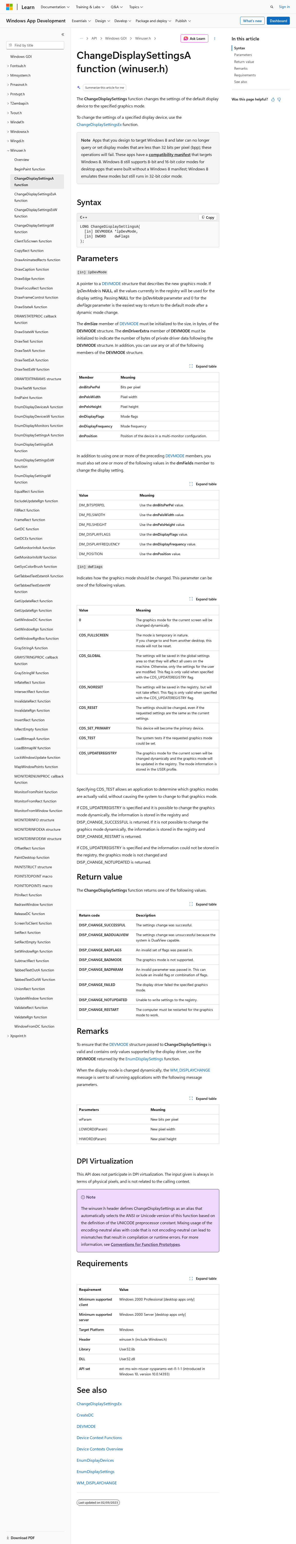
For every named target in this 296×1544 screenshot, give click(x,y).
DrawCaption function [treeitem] (31, 269)
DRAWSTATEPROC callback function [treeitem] (35, 319)
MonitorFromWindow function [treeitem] (38, 810)
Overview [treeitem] (21, 159)
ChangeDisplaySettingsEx (99, 124)
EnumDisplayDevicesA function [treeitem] (38, 406)
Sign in (284, 6)
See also (240, 81)
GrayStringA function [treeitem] (31, 647)
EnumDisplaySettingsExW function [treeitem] (34, 463)
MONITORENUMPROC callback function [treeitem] (39, 779)
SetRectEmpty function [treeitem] (32, 941)
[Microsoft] (9, 7)
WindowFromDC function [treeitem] (34, 1026)
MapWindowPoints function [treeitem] (36, 766)
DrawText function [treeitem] (28, 341)
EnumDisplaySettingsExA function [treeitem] (33, 447)
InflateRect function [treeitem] (29, 682)
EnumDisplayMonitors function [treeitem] (38, 425)
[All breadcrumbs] (81, 38)
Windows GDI (116, 38)
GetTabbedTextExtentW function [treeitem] (32, 588)
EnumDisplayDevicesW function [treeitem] (39, 416)
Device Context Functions (99, 1437)
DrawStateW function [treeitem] (31, 331)
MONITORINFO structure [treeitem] (34, 819)
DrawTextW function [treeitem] (30, 388)
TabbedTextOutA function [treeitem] (34, 969)
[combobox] (35, 45)
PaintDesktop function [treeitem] (32, 857)
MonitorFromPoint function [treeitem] (35, 791)
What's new (252, 20)
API (94, 38)
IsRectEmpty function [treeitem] (31, 729)
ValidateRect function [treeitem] (31, 1007)
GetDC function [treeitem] (26, 528)
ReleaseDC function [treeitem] (29, 913)
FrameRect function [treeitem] (29, 519)
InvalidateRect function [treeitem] (32, 701)
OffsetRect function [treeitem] (29, 848)
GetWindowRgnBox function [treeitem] (36, 638)
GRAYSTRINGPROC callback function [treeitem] (36, 660)
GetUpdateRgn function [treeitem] (33, 610)
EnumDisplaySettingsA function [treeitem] (39, 435)
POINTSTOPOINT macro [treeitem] (33, 876)
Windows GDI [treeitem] (21, 56)
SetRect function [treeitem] (27, 932)
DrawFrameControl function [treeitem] (36, 297)
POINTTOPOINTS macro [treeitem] (33, 885)
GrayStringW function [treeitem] (31, 672)
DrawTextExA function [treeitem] (31, 360)
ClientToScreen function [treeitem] (33, 241)
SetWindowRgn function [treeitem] (33, 951)
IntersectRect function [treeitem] (31, 691)
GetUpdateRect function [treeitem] (33, 600)
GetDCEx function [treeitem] (28, 538)
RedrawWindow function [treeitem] (33, 904)
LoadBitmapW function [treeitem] (32, 747)
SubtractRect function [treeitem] (31, 960)
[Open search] (272, 7)
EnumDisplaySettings (144, 1058)
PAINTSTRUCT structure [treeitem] (33, 866)
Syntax (239, 47)
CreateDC (85, 1415)
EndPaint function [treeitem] (28, 397)
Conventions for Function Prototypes (145, 1244)
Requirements (245, 74)
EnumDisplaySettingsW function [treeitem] (32, 479)
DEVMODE (111, 283)
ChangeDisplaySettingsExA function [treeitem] (35, 197)
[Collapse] (62, 34)
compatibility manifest (170, 154)
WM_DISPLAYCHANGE (190, 1070)
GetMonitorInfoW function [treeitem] (35, 557)
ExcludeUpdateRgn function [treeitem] (36, 500)
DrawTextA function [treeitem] (29, 350)
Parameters (243, 54)
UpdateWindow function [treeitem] (33, 998)
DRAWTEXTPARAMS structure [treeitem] (37, 378)
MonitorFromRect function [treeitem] (35, 801)
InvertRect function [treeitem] (29, 719)
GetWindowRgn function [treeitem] (33, 629)
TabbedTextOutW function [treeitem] (34, 979)
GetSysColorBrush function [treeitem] (35, 566)
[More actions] (214, 38)
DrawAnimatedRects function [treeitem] (37, 259)
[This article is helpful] (273, 99)
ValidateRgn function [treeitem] (30, 1017)
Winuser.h (143, 38)
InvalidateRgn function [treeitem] (32, 710)
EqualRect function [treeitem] (29, 491)
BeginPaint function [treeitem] (29, 169)
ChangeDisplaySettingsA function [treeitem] (34, 181)
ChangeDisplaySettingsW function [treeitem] (34, 228)
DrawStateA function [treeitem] (30, 306)
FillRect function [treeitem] (27, 510)
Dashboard (278, 20)
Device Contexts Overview (100, 1448)
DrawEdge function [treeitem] (29, 278)
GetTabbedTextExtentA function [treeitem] (38, 575)
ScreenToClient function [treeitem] (33, 923)
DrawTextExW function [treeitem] (32, 369)
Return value (244, 61)
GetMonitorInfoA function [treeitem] (34, 547)
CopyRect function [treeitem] (29, 250)
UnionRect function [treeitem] (29, 988)
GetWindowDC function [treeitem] (33, 619)
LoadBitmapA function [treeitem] (32, 738)
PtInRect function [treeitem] (28, 894)
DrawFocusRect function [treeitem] (33, 288)
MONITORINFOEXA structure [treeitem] (37, 829)
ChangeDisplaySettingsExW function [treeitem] (35, 212)
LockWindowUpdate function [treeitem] (37, 757)
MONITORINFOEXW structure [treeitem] (37, 838)
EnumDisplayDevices (95, 1460)
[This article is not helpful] (279, 99)
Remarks (241, 68)
